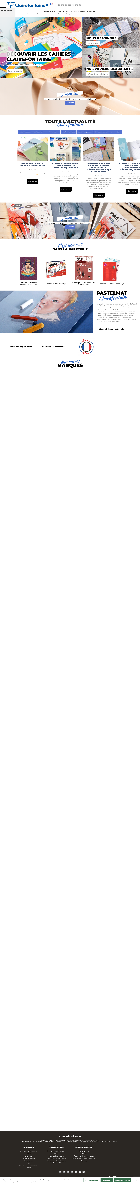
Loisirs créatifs (116, 132)
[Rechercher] (25, 6)
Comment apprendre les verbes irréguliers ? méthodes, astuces (110, 164)
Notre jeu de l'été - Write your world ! (29, 161)
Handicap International (56, 1155)
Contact (84, 1160)
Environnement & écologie (56, 1150)
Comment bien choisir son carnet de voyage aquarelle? (56, 163)
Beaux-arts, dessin (85, 132)
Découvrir (70, 103)
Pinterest (123, 5)
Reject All (106, 1180)
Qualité (28, 1153)
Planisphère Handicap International (84, 1158)
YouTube (120, 5)
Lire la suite (29, 179)
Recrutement (93, 43)
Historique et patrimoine (21, 346)
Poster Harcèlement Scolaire (84, 1155)
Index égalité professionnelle (56, 1158)
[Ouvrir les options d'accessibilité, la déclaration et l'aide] (98, 5)
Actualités (83, 1153)
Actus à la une (40, 132)
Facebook (113, 5)
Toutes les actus (25, 132)
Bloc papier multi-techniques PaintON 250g (83, 283)
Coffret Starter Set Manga (56, 283)
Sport (56, 1153)
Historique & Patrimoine (28, 1150)
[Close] (137, 1180)
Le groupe (28, 1155)
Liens (28, 1163)
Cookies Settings (91, 1180)
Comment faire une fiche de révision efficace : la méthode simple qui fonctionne (83, 164)
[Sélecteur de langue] (104, 5)
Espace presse (84, 1150)
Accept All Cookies (122, 1180)
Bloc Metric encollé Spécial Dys (111, 283)
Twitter (116, 5)
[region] (70, 1180)
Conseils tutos (53, 132)
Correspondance (101, 132)
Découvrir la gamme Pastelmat (112, 328)
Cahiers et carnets (15, 71)
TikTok (134, 5)
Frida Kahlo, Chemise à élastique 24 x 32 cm (28, 283)
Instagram (127, 5)
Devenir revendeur (28, 1158)
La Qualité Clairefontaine (53, 346)
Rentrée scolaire (68, 132)
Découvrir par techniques (98, 74)
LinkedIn (130, 5)
